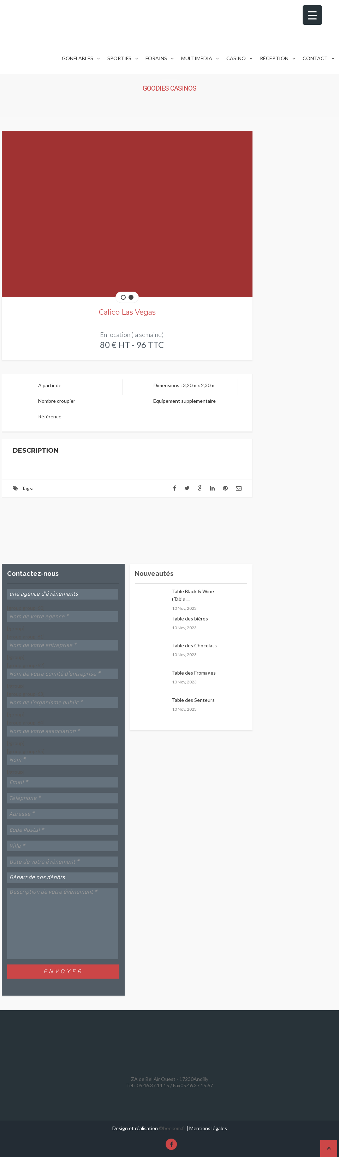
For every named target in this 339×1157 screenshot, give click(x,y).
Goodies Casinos (169, 88)
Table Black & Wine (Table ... (193, 595)
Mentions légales (208, 1128)
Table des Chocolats (194, 645)
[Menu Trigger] (312, 15)
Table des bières (190, 618)
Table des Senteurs (193, 700)
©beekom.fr (172, 1128)
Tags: (28, 488)
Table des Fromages (194, 673)
